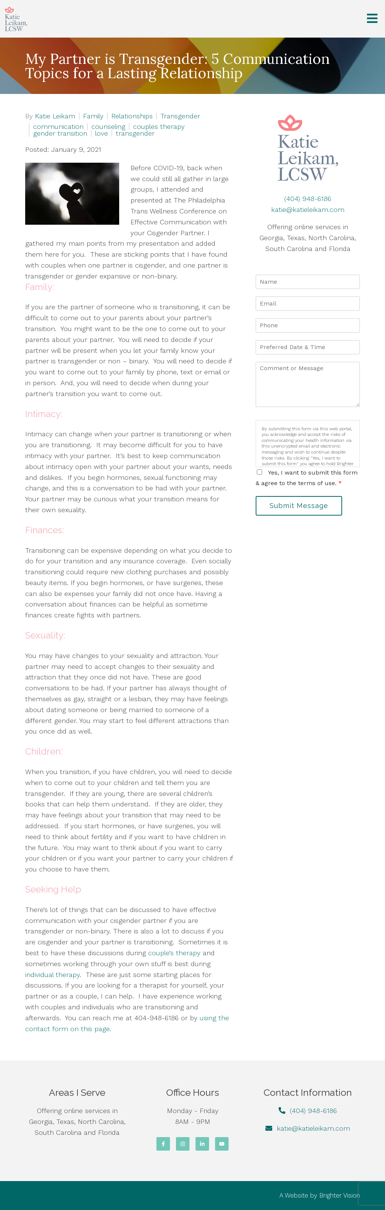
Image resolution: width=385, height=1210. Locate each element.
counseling (108, 126)
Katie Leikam (55, 116)
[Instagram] (182, 1144)
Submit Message (299, 506)
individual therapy (52, 975)
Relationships (132, 116)
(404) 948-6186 (307, 199)
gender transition (60, 133)
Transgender (180, 116)
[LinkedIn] (202, 1144)
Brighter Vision (339, 1195)
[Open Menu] (372, 19)
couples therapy (159, 126)
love (101, 133)
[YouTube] (222, 1144)
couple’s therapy (174, 953)
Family (93, 116)
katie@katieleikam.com (307, 209)
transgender (135, 133)
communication (58, 126)
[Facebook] (163, 1144)
